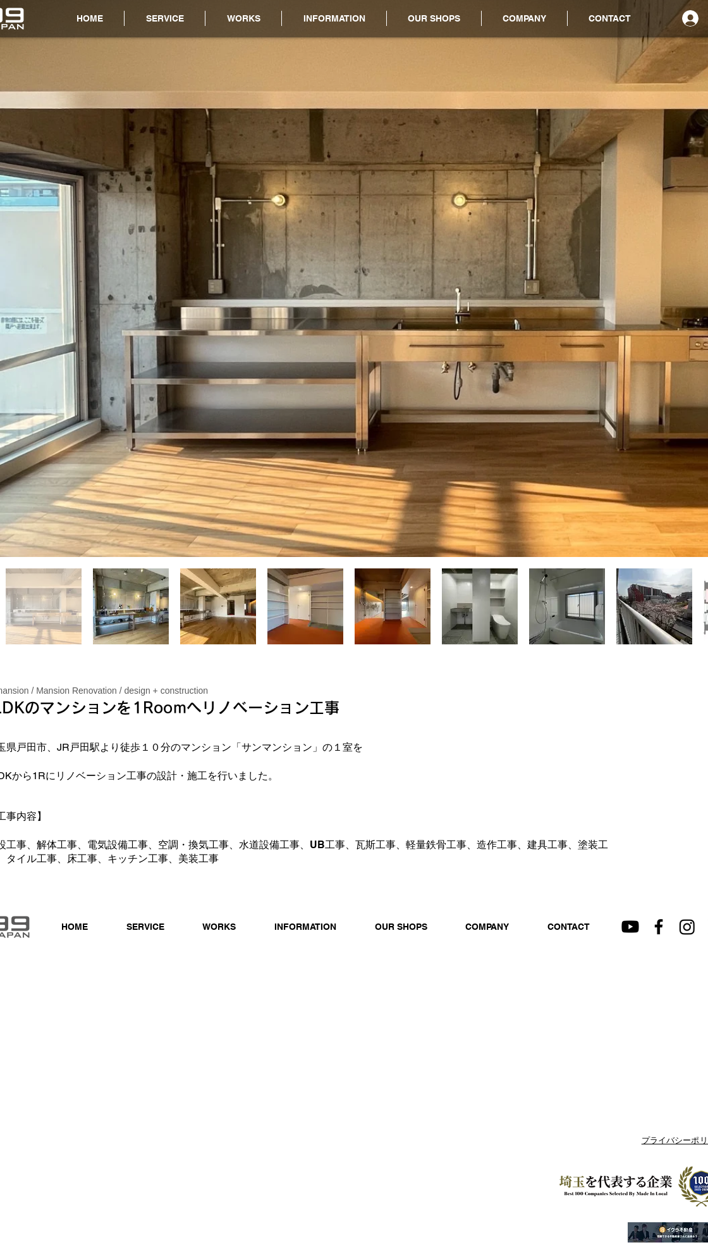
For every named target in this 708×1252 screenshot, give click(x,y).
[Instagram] (687, 927)
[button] (334, 18)
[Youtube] (630, 927)
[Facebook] (659, 927)
